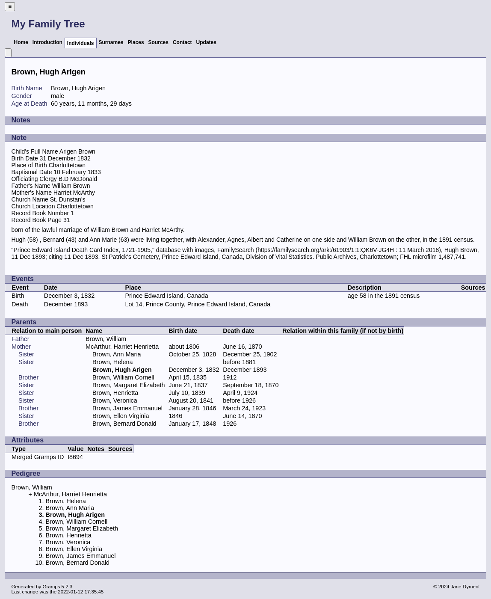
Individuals (80, 43)
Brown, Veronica (114, 400)
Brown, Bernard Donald (124, 423)
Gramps (51, 586)
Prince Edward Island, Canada (166, 295)
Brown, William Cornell (123, 377)
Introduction (47, 42)
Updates (206, 42)
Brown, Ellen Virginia (120, 415)
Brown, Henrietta (115, 392)
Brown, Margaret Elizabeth (128, 385)
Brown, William (106, 338)
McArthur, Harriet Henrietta (122, 346)
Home (21, 42)
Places (136, 42)
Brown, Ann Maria (116, 354)
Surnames (111, 42)
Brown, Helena (112, 362)
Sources (158, 42)
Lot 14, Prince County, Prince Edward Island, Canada (197, 304)
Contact (182, 42)
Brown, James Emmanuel (127, 408)
